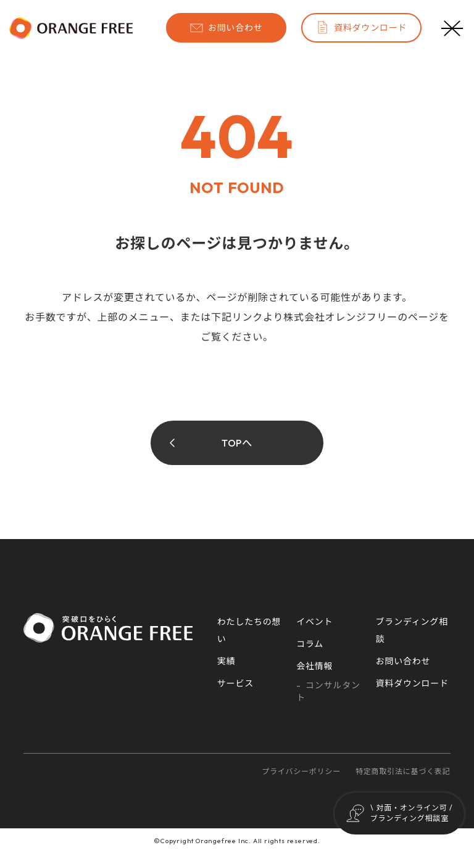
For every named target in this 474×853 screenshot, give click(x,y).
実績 (226, 661)
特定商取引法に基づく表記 (403, 771)
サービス (235, 683)
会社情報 (314, 666)
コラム (309, 643)
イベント (314, 621)
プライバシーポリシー (301, 771)
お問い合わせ (226, 27)
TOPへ (237, 443)
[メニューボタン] (452, 27)
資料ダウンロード (361, 27)
